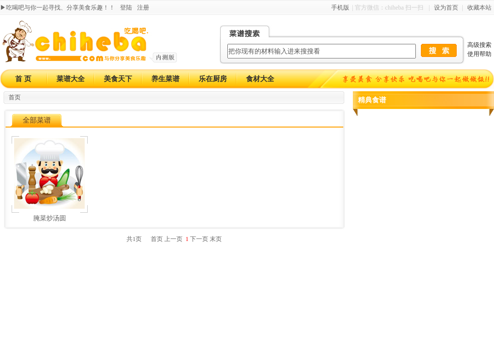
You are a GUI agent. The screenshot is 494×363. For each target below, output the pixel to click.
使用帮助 (479, 53)
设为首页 (446, 7)
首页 (15, 97)
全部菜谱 (37, 120)
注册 (143, 7)
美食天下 (118, 79)
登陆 (126, 7)
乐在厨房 (213, 79)
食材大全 (260, 79)
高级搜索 (479, 44)
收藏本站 (479, 7)
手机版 (340, 7)
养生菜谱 (165, 79)
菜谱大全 (70, 79)
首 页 (23, 79)
